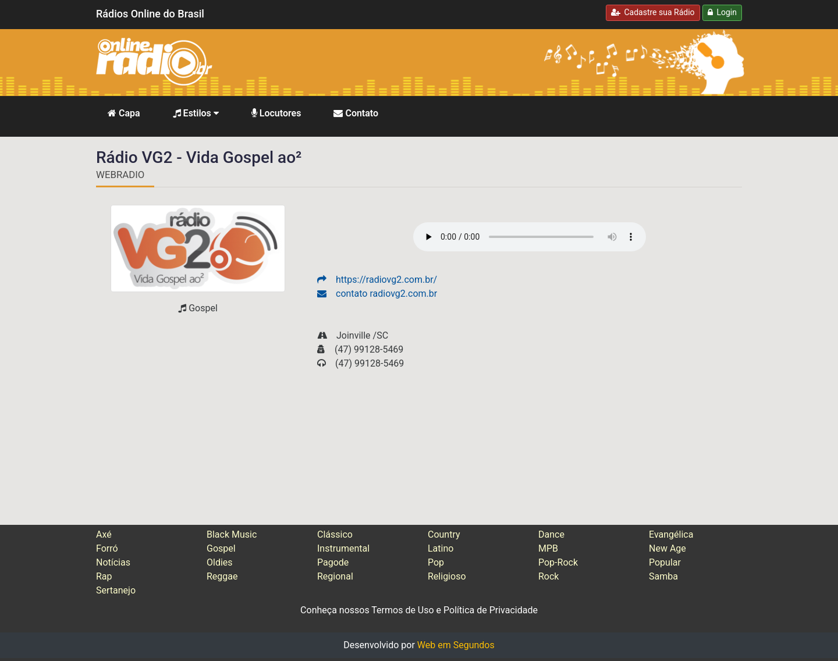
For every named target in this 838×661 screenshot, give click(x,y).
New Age (667, 548)
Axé (104, 534)
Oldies (220, 562)
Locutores (276, 113)
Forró (107, 548)
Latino (440, 548)
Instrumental (343, 548)
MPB (548, 548)
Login (722, 12)
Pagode (333, 562)
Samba (663, 576)
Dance (551, 534)
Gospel (221, 548)
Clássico (335, 534)
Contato (355, 113)
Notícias (113, 562)
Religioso (447, 576)
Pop (436, 562)
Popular (665, 562)
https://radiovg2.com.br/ (377, 279)
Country (444, 534)
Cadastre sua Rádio (653, 12)
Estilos (196, 113)
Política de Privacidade (490, 610)
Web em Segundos (456, 645)
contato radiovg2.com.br (377, 293)
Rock (548, 576)
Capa (124, 113)
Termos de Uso (402, 610)
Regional (335, 576)
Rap (104, 576)
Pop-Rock (558, 562)
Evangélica (671, 534)
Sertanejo (116, 590)
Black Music (232, 534)
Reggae (222, 576)
